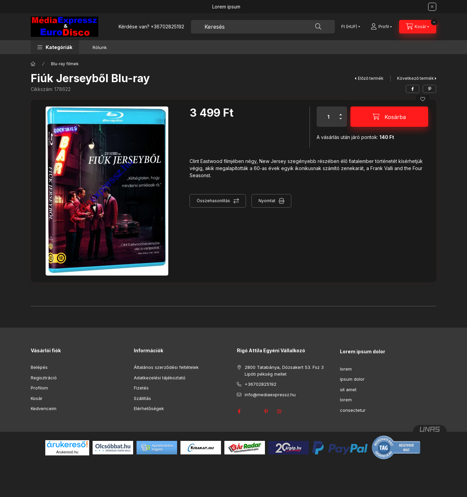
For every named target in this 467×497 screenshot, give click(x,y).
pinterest (266, 411)
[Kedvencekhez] (422, 99)
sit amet (348, 389)
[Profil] (381, 26)
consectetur (353, 410)
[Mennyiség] (328, 116)
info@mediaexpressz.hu (270, 394)
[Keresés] (318, 26)
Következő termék (415, 78)
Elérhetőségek (149, 408)
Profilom (39, 387)
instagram (279, 411)
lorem (346, 369)
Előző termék (371, 78)
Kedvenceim (43, 408)
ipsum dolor (352, 379)
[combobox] (263, 26)
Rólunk (100, 47)
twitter (252, 411)
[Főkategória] (33, 64)
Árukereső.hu (67, 452)
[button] (55, 47)
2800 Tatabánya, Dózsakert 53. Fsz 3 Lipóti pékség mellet (284, 370)
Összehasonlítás (213, 200)
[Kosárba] (389, 116)
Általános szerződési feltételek (166, 367)
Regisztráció (44, 377)
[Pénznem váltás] (349, 26)
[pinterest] (429, 89)
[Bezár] (432, 7)
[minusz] (340, 121)
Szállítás (142, 398)
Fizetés (141, 387)
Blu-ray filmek (65, 63)
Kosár (37, 398)
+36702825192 (167, 26)
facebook (239, 411)
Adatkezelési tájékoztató (160, 377)
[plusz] (340, 112)
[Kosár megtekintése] (417, 26)
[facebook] (412, 89)
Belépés (39, 367)
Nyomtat (267, 200)
